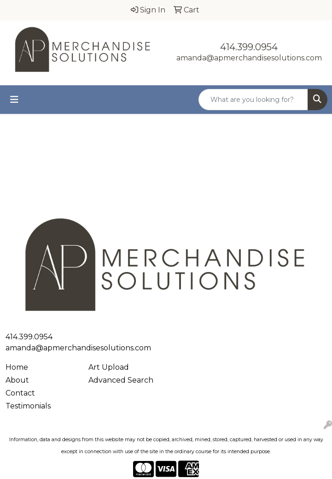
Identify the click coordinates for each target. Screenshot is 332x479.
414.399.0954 (249, 47)
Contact (20, 393)
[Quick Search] (253, 99)
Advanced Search (120, 380)
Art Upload (108, 367)
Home (17, 367)
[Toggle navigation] (14, 99)
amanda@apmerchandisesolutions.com (249, 57)
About (17, 380)
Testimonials (28, 406)
